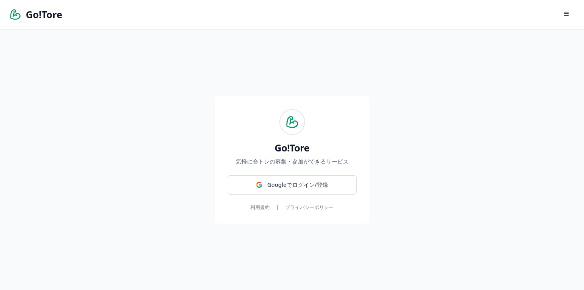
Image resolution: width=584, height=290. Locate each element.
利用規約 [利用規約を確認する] (260, 207)
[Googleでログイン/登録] (292, 185)
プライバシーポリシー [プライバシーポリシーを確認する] (309, 207)
